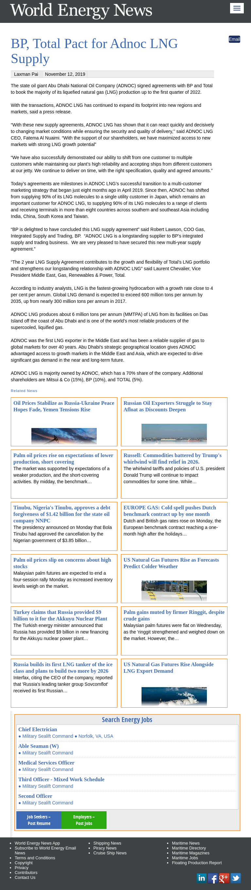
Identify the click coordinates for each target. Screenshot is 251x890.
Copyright (24, 862)
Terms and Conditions (35, 857)
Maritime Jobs (185, 857)
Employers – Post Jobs (84, 820)
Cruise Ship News (110, 852)
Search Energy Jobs (127, 719)
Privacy (21, 867)
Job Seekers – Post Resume (39, 820)
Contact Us (25, 877)
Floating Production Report (197, 862)
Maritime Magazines (190, 852)
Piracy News (105, 848)
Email (234, 39)
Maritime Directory (189, 848)
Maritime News (186, 843)
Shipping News (107, 843)
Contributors (26, 872)
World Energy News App (37, 843)
